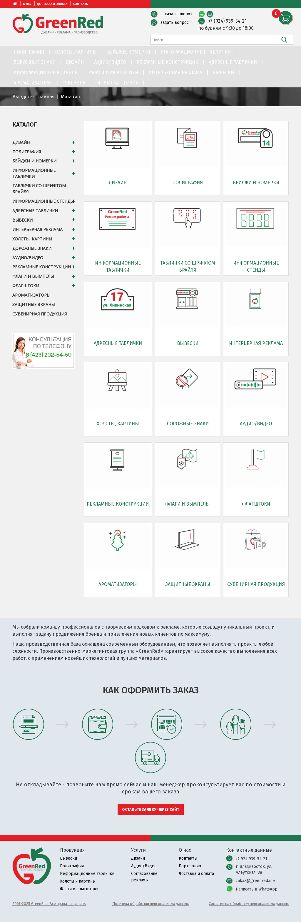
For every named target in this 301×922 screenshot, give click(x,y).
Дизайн (75, 62)
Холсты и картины (78, 881)
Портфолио (190, 865)
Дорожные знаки (35, 62)
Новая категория (117, 83)
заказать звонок (176, 13)
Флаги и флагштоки (113, 72)
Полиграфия (29, 52)
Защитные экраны (187, 584)
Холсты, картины (75, 52)
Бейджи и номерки (256, 182)
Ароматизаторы (33, 83)
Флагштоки (256, 504)
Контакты (80, 4)
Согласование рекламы (144, 877)
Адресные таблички (233, 62)
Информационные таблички (195, 52)
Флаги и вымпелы (187, 504)
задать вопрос (174, 22)
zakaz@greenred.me (255, 880)
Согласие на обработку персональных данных (249, 903)
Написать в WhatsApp (256, 889)
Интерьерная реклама (175, 72)
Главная (45, 96)
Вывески (223, 72)
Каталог (24, 124)
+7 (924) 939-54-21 (227, 21)
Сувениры (74, 83)
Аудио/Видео (110, 62)
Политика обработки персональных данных (150, 903)
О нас (27, 4)
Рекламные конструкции (167, 62)
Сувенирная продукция (256, 584)
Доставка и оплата (52, 4)
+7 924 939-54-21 (251, 858)
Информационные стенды (46, 72)
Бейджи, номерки (128, 52)
